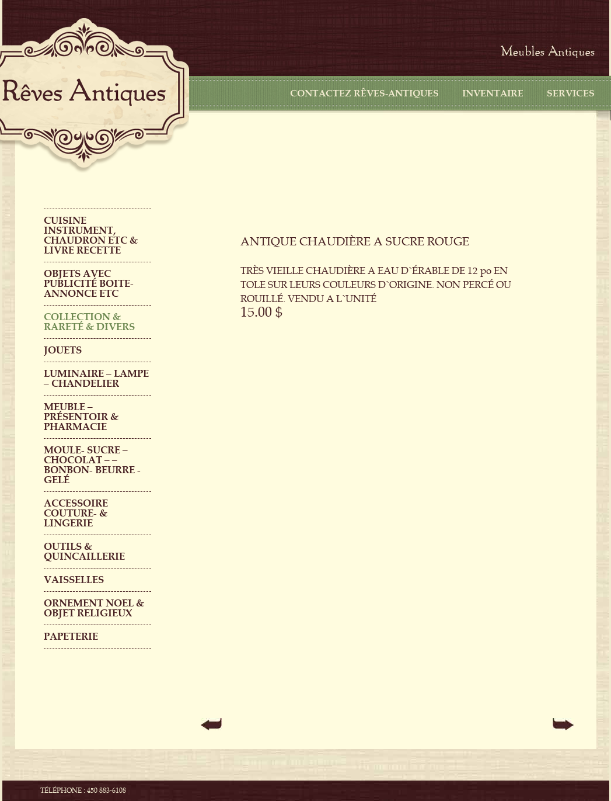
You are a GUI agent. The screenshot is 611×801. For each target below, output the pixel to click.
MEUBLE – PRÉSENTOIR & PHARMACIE (81, 417)
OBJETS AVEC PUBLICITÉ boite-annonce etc (89, 284)
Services (571, 93)
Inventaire (492, 93)
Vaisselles (74, 580)
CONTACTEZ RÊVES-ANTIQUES (364, 93)
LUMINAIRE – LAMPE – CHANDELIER (96, 378)
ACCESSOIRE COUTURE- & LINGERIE (76, 513)
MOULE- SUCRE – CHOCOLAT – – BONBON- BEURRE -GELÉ (92, 465)
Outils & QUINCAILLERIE (84, 551)
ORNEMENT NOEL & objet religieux (94, 608)
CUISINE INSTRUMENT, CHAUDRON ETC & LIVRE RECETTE (91, 235)
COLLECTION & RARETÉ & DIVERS (89, 322)
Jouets (63, 350)
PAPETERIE (71, 636)
